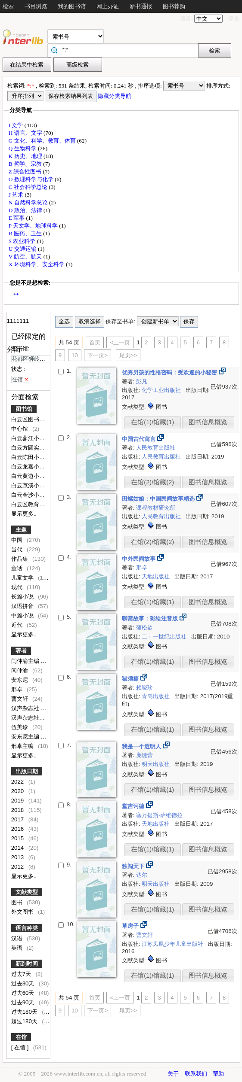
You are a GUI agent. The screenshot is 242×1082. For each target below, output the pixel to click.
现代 (17, 587)
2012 (18, 866)
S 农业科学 (23, 241)
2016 (18, 829)
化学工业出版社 (162, 390)
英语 (17, 948)
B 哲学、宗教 (26, 164)
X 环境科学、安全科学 (37, 264)
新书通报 (141, 6)
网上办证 (107, 6)
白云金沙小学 (29, 495)
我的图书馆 (72, 6)
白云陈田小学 (29, 457)
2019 (18, 800)
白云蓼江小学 (29, 438)
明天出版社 (156, 764)
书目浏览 (36, 6)
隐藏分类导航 (115, 96)
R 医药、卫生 (26, 233)
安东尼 (20, 680)
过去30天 (23, 983)
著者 (21, 650)
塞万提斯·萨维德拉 (159, 815)
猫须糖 (131, 678)
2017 (18, 819)
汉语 (17, 938)
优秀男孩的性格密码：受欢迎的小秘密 (170, 372)
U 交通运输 (23, 249)
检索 (8, 6)
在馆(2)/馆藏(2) (152, 482)
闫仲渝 (20, 670)
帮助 (218, 1073)
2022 (18, 781)
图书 (17, 902)
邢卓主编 (23, 746)
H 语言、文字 (26, 133)
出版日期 (27, 771)
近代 (17, 625)
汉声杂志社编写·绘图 (38, 717)
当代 (17, 549)
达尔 (141, 875)
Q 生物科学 (23, 148)
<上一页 (120, 342)
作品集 (20, 559)
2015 (18, 838)
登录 (233, 18)
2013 (18, 857)
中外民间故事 (139, 559)
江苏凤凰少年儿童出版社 (173, 944)
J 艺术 (17, 194)
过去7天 (22, 974)
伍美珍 (20, 727)
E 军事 (17, 218)
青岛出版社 (156, 696)
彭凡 (141, 381)
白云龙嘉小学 (29, 466)
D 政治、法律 (26, 210)
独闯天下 (134, 866)
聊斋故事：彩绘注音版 (151, 618)
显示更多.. (24, 514)
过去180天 (25, 1012)
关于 (173, 1073)
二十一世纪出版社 (165, 636)
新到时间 (27, 963)
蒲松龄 (144, 627)
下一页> (97, 355)
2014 (18, 848)
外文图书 (23, 912)
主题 (21, 529)
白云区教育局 (29, 504)
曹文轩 (20, 699)
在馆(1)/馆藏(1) (152, 422)
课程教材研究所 (155, 508)
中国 (17, 540)
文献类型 (27, 892)
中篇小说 (23, 615)
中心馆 (20, 429)
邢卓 (17, 689)
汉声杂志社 (26, 708)
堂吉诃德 (134, 806)
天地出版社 (156, 576)
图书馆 (24, 409)
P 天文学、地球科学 (34, 225)
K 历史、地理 (26, 156)
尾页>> (128, 355)
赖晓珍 (144, 687)
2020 (18, 791)
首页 (94, 342)
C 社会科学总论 (29, 187)
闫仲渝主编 (26, 661)
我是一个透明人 (142, 746)
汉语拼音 (23, 606)
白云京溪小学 (29, 485)
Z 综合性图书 (26, 171)
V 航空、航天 (26, 256)
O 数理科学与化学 (32, 179)
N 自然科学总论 (29, 202)
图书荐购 (174, 6)
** (16, 295)
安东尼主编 (26, 736)
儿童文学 (23, 577)
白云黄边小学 (29, 476)
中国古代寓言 (139, 439)
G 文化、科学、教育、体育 (43, 140)
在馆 (21, 1037)
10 (74, 355)
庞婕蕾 (144, 755)
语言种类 (27, 928)
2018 (18, 810)
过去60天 (23, 993)
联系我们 (196, 1073)
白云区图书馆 (29, 419)
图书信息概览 (208, 422)
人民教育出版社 (155, 447)
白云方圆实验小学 (34, 447)
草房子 (131, 926)
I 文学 (17, 125)
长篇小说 (23, 596)
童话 (17, 568)
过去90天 (23, 1002)
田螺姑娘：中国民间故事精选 (159, 498)
